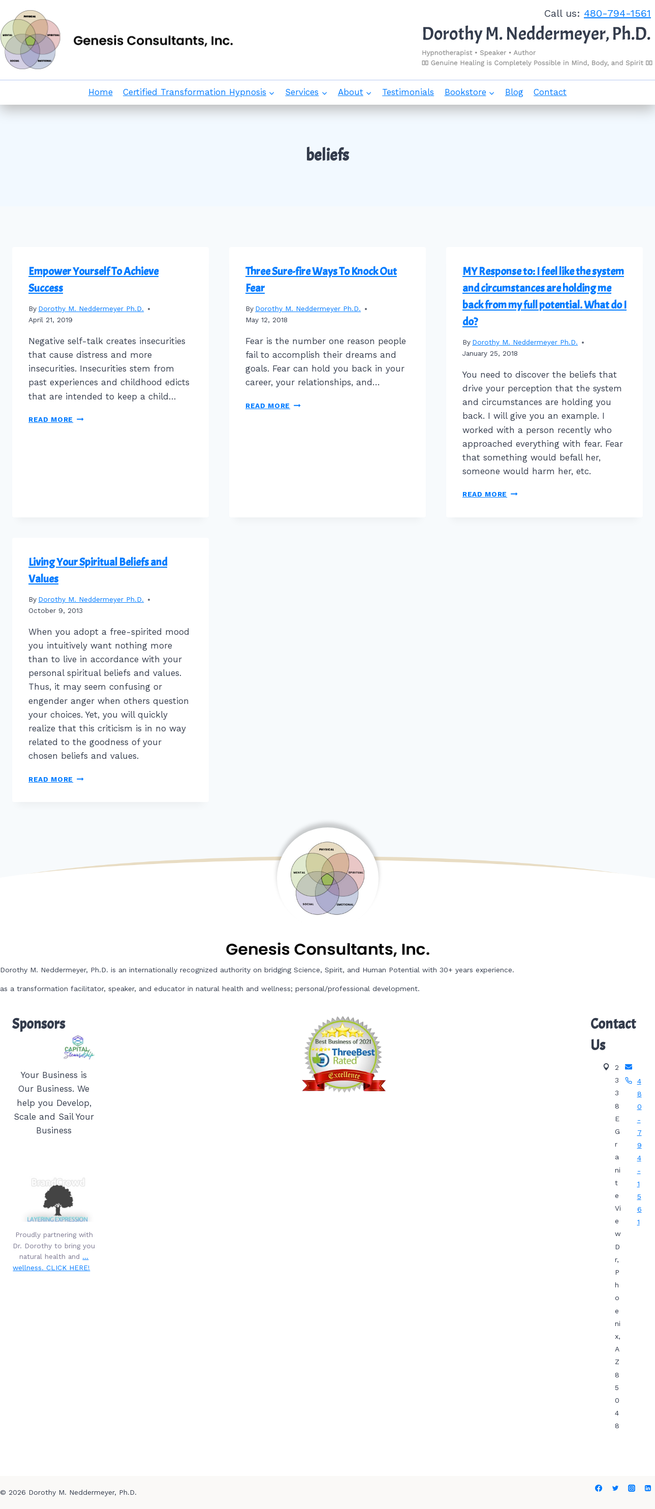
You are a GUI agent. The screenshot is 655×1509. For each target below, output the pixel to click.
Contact (550, 92)
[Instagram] (632, 1488)
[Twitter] (615, 1488)
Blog (514, 92)
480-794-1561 (617, 13)
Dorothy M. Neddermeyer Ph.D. (91, 308)
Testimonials (408, 92)
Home (100, 92)
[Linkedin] (648, 1488)
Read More (56, 419)
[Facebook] (598, 1488)
